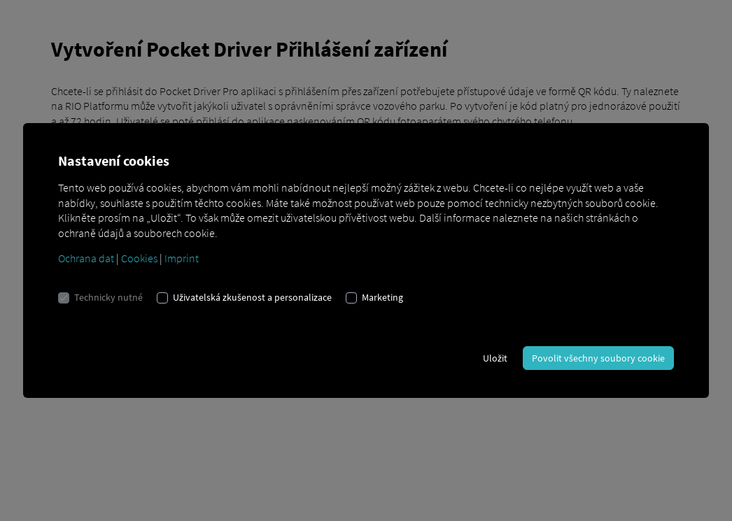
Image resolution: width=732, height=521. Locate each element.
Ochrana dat (86, 258)
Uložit (495, 358)
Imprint (181, 258)
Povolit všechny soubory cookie (598, 358)
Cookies (139, 258)
